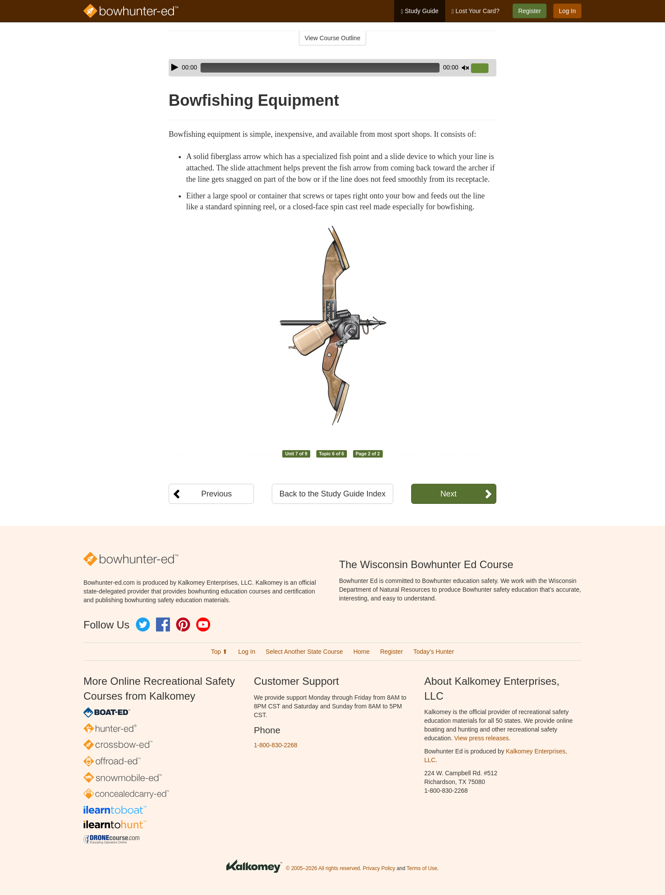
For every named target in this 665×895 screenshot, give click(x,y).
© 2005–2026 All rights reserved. (323, 868)
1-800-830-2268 (276, 745)
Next (448, 493)
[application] (332, 67)
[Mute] (465, 67)
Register (529, 10)
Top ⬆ (219, 651)
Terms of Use (422, 868)
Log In (567, 10)
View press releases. (482, 738)
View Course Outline (332, 38)
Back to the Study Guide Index (332, 493)
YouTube (203, 624)
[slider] (320, 68)
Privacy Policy (379, 868)
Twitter (143, 624)
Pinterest (183, 624)
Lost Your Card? (475, 11)
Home (361, 651)
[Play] (174, 67)
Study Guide (419, 11)
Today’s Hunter (433, 651)
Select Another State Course (304, 651)
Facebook (163, 624)
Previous (216, 493)
